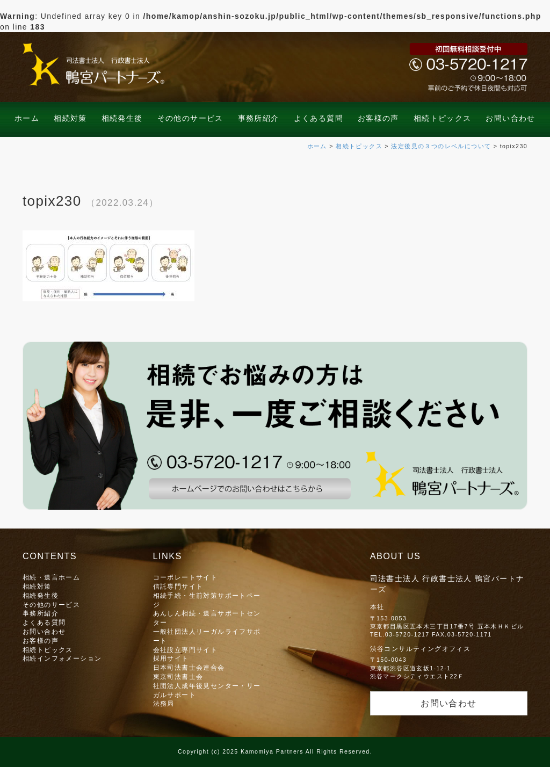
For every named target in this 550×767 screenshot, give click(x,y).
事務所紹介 (258, 118)
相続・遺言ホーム (51, 577)
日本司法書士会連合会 (189, 667)
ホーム (27, 118)
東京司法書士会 (178, 676)
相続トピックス (443, 118)
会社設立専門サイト (185, 649)
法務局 (164, 703)
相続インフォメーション (62, 658)
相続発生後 (122, 118)
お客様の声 (378, 118)
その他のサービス (190, 118)
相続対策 (70, 118)
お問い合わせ (510, 118)
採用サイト (171, 658)
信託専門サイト (178, 586)
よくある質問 (318, 118)
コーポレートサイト (185, 577)
